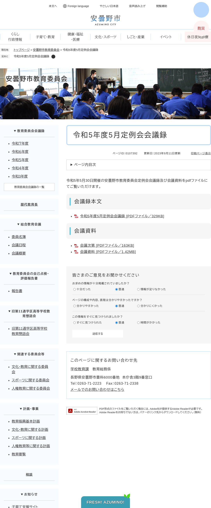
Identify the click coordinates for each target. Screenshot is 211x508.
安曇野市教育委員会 (46, 50)
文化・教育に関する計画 (30, 430)
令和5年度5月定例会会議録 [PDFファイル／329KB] (122, 216)
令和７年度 (20, 144)
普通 (121, 289)
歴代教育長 (29, 204)
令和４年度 (20, 168)
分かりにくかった (151, 305)
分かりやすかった (88, 305)
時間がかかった (150, 322)
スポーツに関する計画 (29, 438)
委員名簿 (19, 237)
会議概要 (19, 253)
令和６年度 (20, 152)
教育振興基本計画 (26, 421)
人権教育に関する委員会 (31, 388)
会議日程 (19, 245)
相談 (29, 474)
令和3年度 (20, 176)
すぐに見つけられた (89, 322)
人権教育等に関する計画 (31, 446)
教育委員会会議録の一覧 (29, 187)
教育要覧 (19, 454)
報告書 (17, 291)
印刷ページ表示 (201, 153)
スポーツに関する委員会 (30, 380)
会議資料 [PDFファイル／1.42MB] (108, 252)
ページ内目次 (85, 165)
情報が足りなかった (153, 289)
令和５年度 (20, 160)
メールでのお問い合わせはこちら (97, 390)
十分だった (84, 289)
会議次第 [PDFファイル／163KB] (107, 246)
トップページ (22, 50)
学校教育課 (80, 369)
